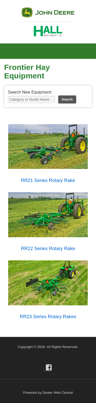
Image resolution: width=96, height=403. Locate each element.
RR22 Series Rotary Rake (48, 248)
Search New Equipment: (30, 92)
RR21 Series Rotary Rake (48, 180)
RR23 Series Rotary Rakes (48, 316)
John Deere (48, 14)
